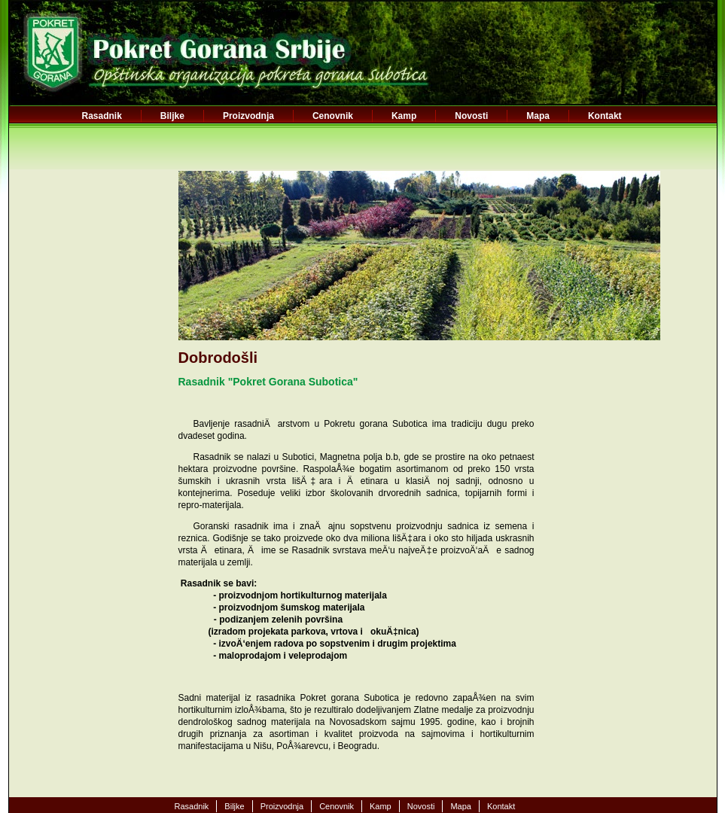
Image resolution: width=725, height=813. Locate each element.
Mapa (538, 116)
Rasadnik (102, 116)
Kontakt (605, 116)
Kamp (403, 116)
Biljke (172, 116)
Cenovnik (332, 116)
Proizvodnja (248, 116)
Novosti (471, 116)
